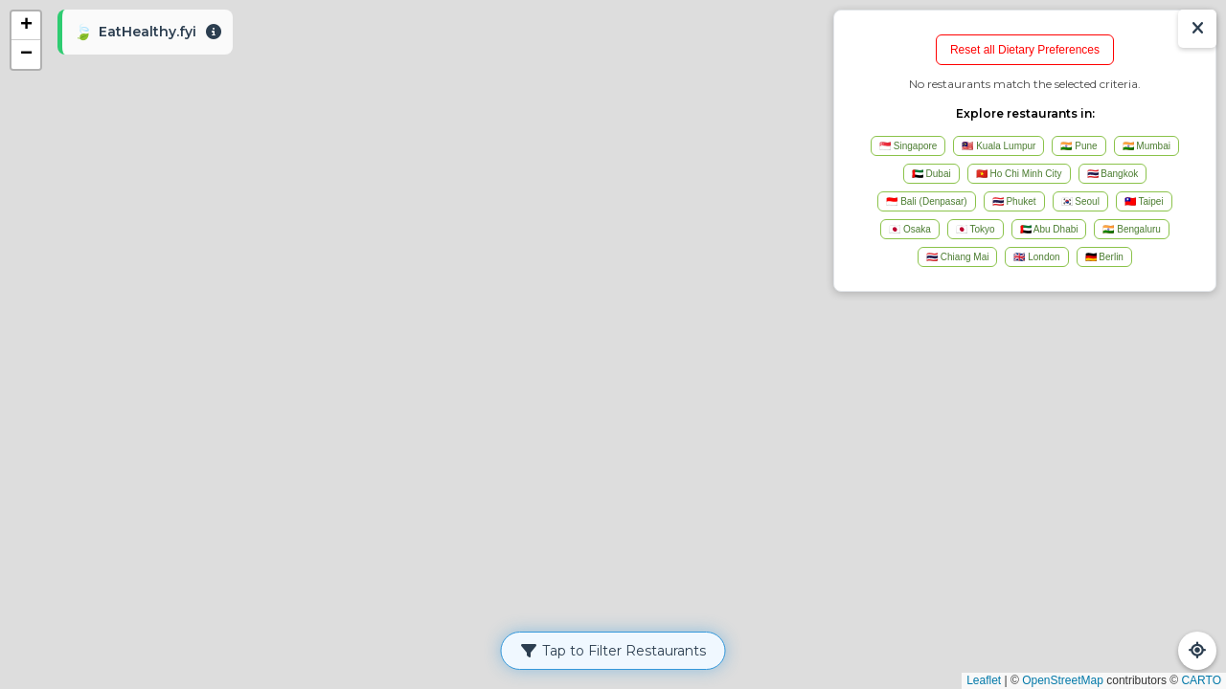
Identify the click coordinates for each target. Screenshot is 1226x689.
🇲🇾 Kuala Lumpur (998, 146)
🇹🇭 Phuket (1014, 201)
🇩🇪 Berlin (1104, 257)
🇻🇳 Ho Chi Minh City (1019, 173)
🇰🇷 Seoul (1080, 201)
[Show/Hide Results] (1197, 29)
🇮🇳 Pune (1078, 146)
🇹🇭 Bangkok (1113, 173)
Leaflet (983, 680)
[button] (25, 25)
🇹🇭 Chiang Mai (957, 257)
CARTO (1201, 680)
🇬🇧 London (1036, 257)
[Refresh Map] (1197, 651)
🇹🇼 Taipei (1144, 201)
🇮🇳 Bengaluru (1131, 229)
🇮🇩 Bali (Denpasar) (926, 201)
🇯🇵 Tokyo (975, 229)
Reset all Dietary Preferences (1025, 49)
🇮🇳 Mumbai (1146, 146)
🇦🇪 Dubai (931, 173)
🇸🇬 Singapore (908, 146)
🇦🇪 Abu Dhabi (1049, 229)
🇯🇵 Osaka (910, 229)
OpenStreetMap (1062, 680)
